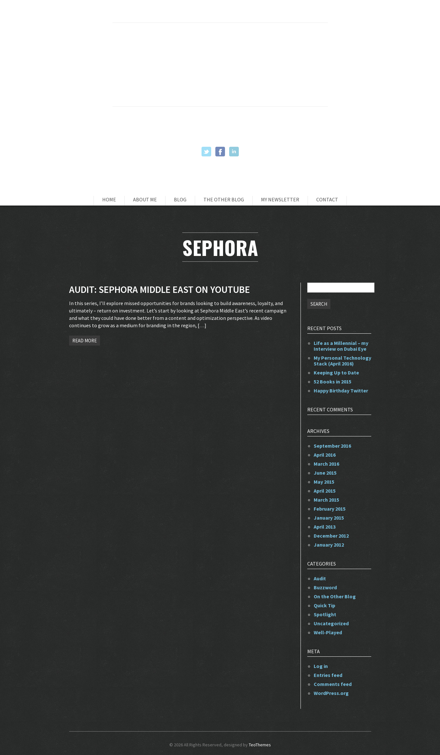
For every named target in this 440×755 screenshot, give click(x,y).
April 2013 (325, 526)
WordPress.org (331, 693)
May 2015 (324, 481)
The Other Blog (223, 199)
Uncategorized (331, 623)
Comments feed (333, 684)
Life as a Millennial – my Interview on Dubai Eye (341, 346)
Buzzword (325, 587)
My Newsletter (280, 199)
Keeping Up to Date (336, 372)
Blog (180, 199)
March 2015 (326, 499)
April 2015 (325, 490)
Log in (321, 666)
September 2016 (332, 446)
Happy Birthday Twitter (341, 390)
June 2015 (325, 473)
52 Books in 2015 (332, 381)
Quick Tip (324, 605)
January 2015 (329, 517)
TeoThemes (260, 745)
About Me (145, 199)
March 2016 (326, 464)
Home (109, 199)
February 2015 (330, 508)
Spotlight (325, 614)
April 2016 (325, 455)
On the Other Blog (335, 596)
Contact (327, 199)
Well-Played (328, 632)
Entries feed (328, 675)
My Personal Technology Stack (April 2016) (342, 361)
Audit (320, 578)
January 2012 (329, 544)
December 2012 (331, 535)
